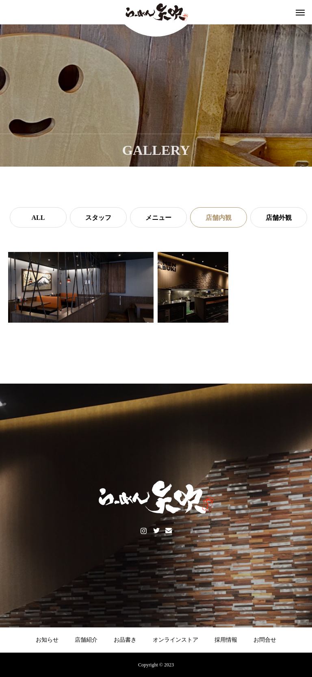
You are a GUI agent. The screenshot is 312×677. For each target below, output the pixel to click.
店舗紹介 (86, 640)
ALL (38, 217)
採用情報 (225, 640)
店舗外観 (279, 217)
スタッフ (98, 217)
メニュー (158, 217)
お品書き (125, 640)
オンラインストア (175, 640)
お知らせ (47, 640)
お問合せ (265, 640)
